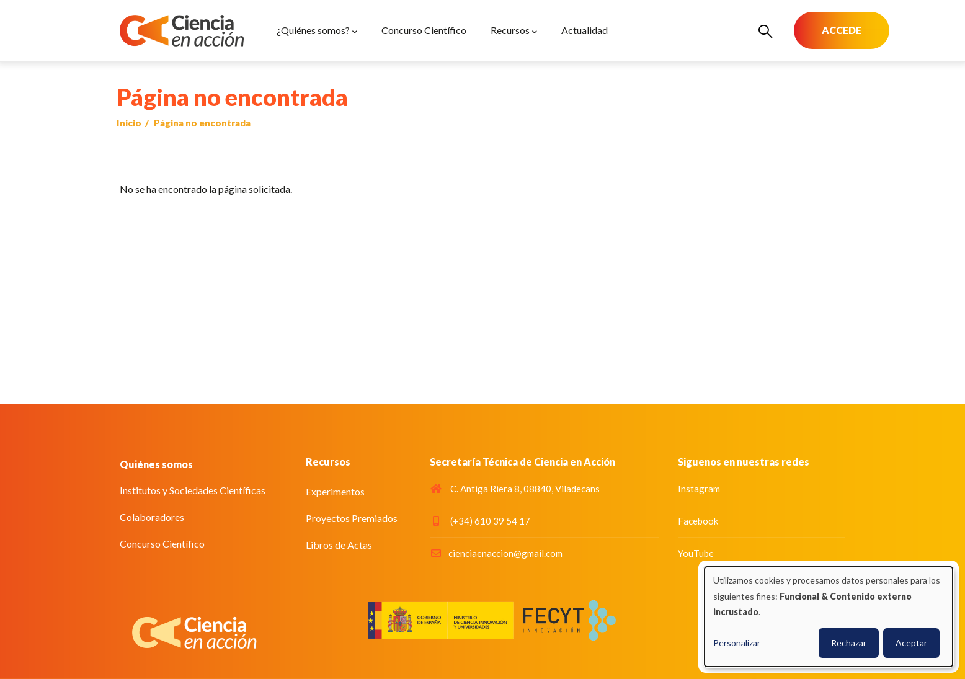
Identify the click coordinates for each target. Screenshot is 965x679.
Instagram (699, 488)
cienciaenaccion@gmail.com (496, 553)
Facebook (698, 520)
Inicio (129, 122)
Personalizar (736, 642)
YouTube (696, 553)
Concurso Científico (162, 543)
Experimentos (335, 491)
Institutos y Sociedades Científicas (192, 490)
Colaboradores (152, 517)
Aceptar (911, 642)
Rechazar (848, 642)
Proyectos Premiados (352, 518)
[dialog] (829, 617)
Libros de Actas (339, 545)
